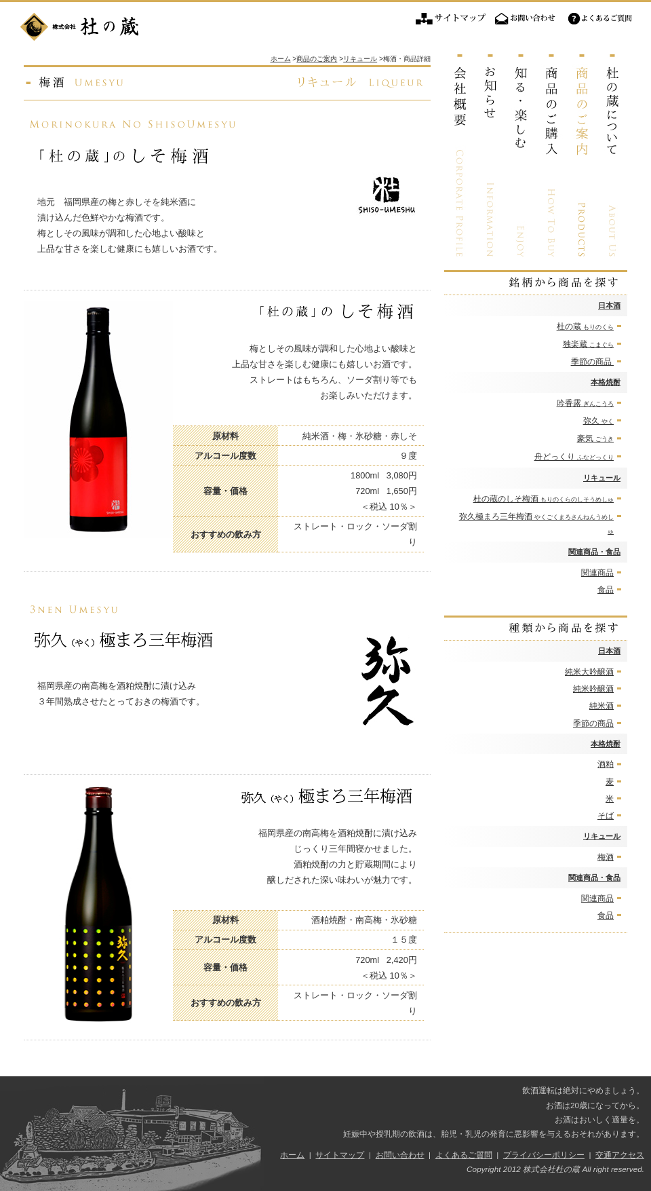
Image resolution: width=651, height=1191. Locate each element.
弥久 (598, 421)
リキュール (601, 478)
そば (605, 815)
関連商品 (597, 573)
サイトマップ (451, 19)
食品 (605, 589)
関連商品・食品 (594, 552)
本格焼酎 (605, 382)
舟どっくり (574, 456)
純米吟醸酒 (593, 689)
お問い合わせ (525, 19)
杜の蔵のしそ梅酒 (543, 499)
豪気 (595, 438)
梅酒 (605, 857)
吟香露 (585, 403)
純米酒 (601, 706)
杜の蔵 (585, 326)
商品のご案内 (316, 58)
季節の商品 (592, 361)
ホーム (281, 58)
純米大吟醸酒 (589, 672)
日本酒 (609, 305)
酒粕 (605, 764)
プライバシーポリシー (544, 1154)
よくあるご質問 (600, 19)
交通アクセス (619, 1154)
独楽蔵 (588, 344)
